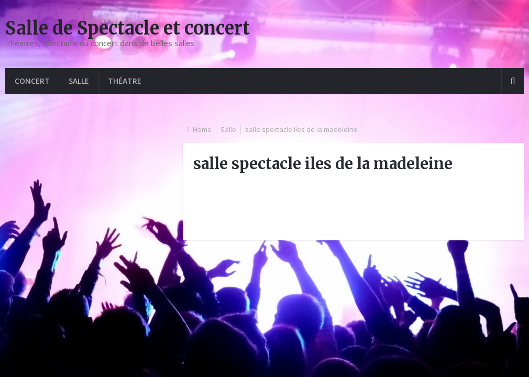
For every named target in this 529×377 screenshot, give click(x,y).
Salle (79, 81)
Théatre (124, 81)
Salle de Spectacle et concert (127, 28)
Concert (32, 81)
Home (202, 129)
